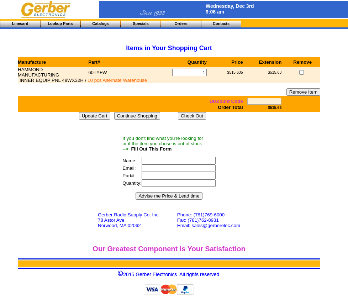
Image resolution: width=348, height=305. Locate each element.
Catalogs (100, 23)
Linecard (20, 23)
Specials (141, 23)
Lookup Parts (60, 23)
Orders (180, 23)
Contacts (221, 23)
